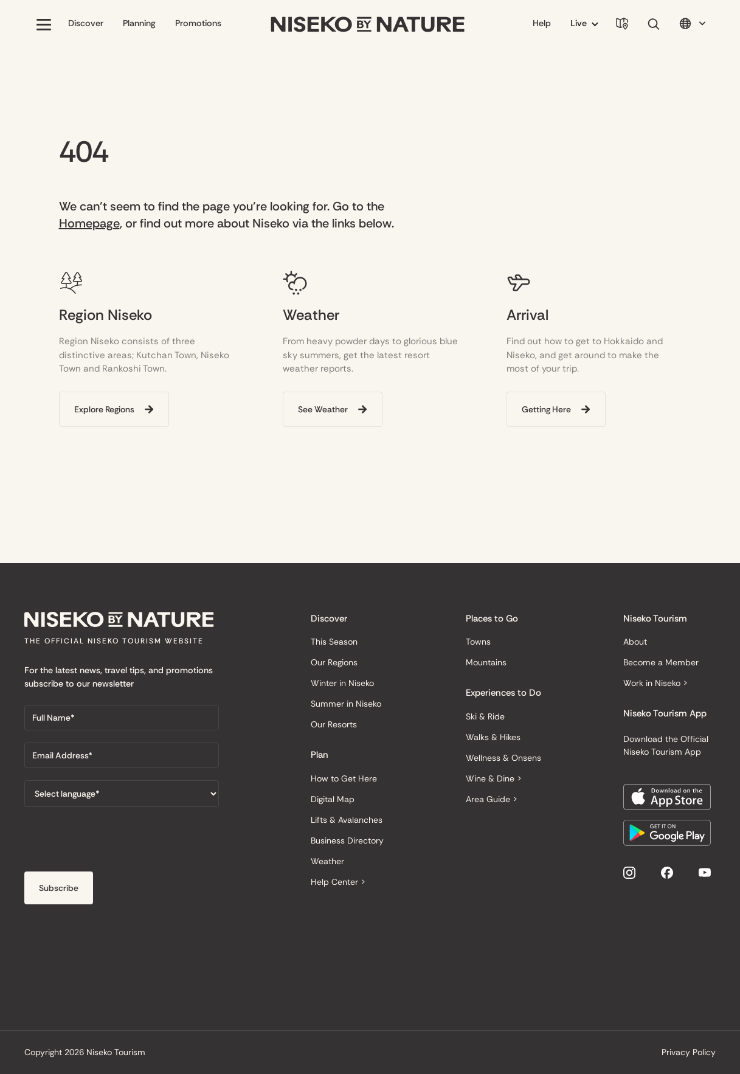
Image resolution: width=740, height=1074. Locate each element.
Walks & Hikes (493, 737)
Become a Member (661, 662)
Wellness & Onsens (503, 758)
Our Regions (334, 662)
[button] (43, 24)
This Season (334, 641)
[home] (368, 24)
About (635, 641)
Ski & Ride (485, 716)
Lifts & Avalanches (346, 820)
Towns (478, 641)
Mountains (486, 662)
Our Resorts (334, 724)
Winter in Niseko (342, 683)
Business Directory (347, 840)
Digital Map (332, 799)
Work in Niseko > (655, 683)
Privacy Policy (689, 1052)
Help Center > (338, 882)
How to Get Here (344, 778)
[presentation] (116, 843)
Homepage (89, 223)
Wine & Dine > (494, 778)
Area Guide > (491, 799)
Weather (327, 861)
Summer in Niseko (346, 703)
